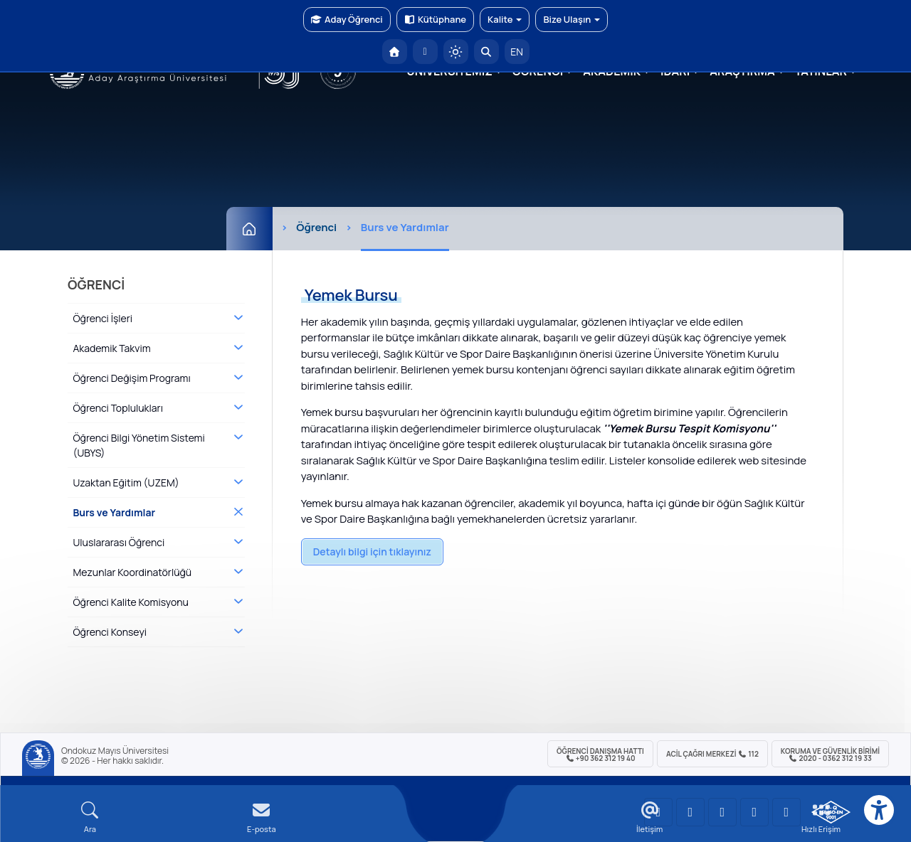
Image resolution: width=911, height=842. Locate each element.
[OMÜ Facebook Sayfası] (786, 812)
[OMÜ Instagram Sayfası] (722, 812)
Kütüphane (435, 19)
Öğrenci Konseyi (110, 632)
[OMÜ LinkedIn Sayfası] (690, 812)
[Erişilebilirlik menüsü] (879, 810)
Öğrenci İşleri (102, 318)
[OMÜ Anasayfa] (394, 51)
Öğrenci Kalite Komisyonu (130, 602)
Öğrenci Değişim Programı (131, 378)
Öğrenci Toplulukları (117, 408)
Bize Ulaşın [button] (571, 19)
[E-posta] (425, 51)
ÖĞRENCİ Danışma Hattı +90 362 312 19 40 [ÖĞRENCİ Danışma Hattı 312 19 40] (600, 754)
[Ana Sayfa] (249, 228)
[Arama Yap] (486, 51)
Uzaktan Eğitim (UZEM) (126, 482)
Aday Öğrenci (347, 19)
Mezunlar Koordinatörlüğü (132, 572)
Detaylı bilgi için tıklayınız (372, 551)
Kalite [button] (505, 19)
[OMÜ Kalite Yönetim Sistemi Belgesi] (831, 812)
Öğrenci (316, 227)
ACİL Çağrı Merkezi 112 (712, 754)
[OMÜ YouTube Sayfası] (658, 812)
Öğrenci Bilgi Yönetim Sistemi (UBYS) (138, 445)
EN (516, 51)
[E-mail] (261, 817)
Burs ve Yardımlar (114, 512)
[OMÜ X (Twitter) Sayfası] (754, 812)
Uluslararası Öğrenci (118, 542)
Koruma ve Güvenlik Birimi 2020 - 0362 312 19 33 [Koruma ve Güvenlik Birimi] (830, 754)
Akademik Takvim (111, 348)
